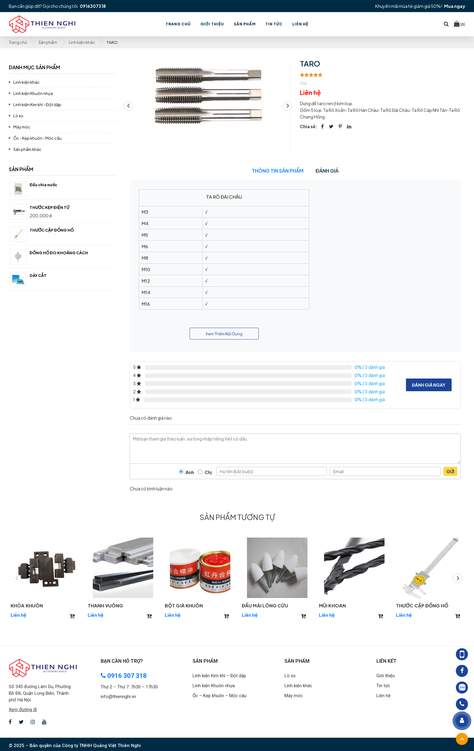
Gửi (450, 471)
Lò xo (18, 115)
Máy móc (21, 127)
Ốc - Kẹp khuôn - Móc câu (37, 138)
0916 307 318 (124, 675)
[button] (287, 106)
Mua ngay (454, 6)
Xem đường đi (23, 709)
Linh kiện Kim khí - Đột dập (37, 104)
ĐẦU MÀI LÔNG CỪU (265, 605)
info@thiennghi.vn (118, 696)
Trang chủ (18, 42)
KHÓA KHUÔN (27, 605)
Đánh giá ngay (429, 385)
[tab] (62, 66)
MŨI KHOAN (332, 605)
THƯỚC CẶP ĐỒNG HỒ (422, 605)
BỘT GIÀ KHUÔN (184, 605)
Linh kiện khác (82, 42)
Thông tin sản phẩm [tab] (278, 170)
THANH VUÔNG (105, 605)
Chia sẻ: (308, 126)
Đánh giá (327, 170)
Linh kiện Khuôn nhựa (33, 93)
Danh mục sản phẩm (34, 67)
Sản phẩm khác (27, 149)
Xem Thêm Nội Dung (224, 333)
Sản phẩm (47, 42)
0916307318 (93, 6)
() (459, 24)
